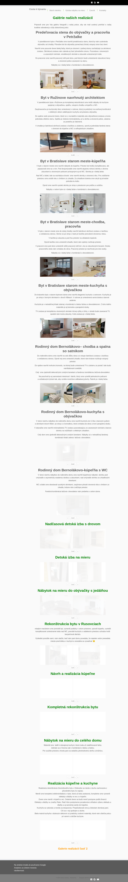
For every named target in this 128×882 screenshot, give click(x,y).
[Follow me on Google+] (95, 3)
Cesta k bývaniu (37, 10)
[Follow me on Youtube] (99, 3)
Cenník (92, 10)
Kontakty (102, 10)
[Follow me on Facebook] (92, 3)
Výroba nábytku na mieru (75, 10)
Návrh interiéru (55, 10)
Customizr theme (93, 877)
